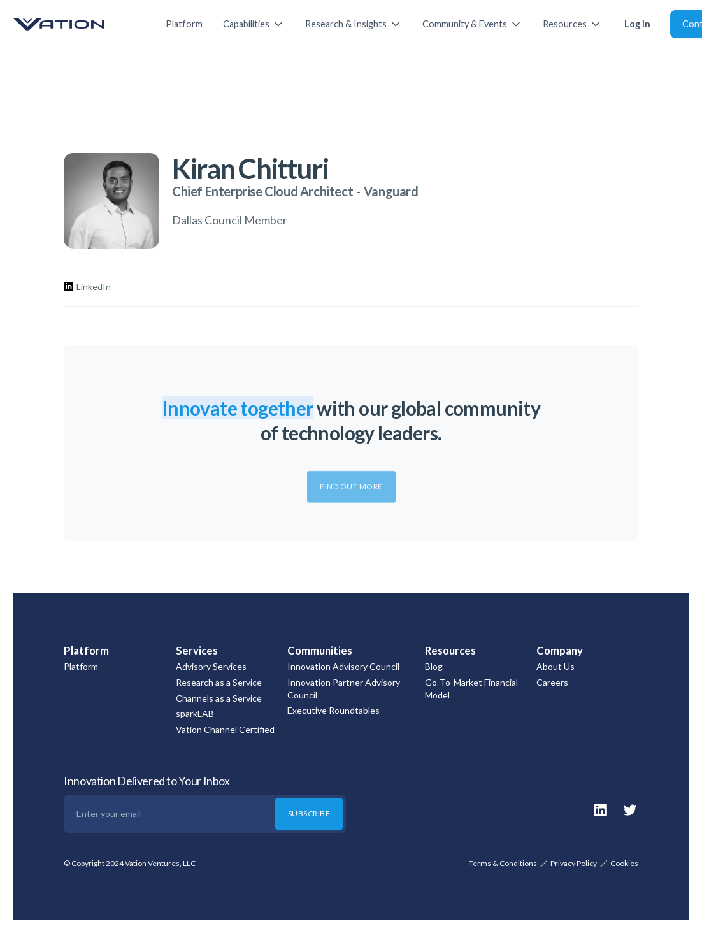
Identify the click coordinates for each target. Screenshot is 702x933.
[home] (76, 24)
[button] (254, 24)
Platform (184, 23)
